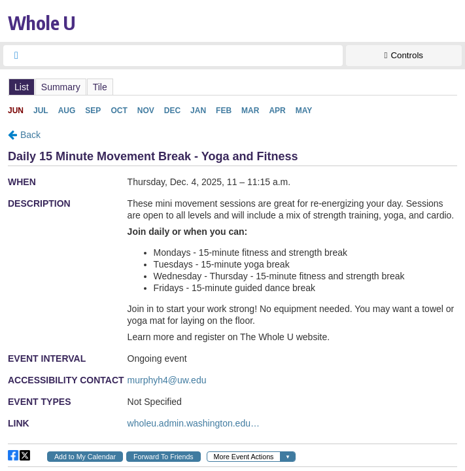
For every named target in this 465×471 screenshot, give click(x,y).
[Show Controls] (404, 55)
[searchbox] (185, 55)
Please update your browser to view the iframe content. (232, 86)
